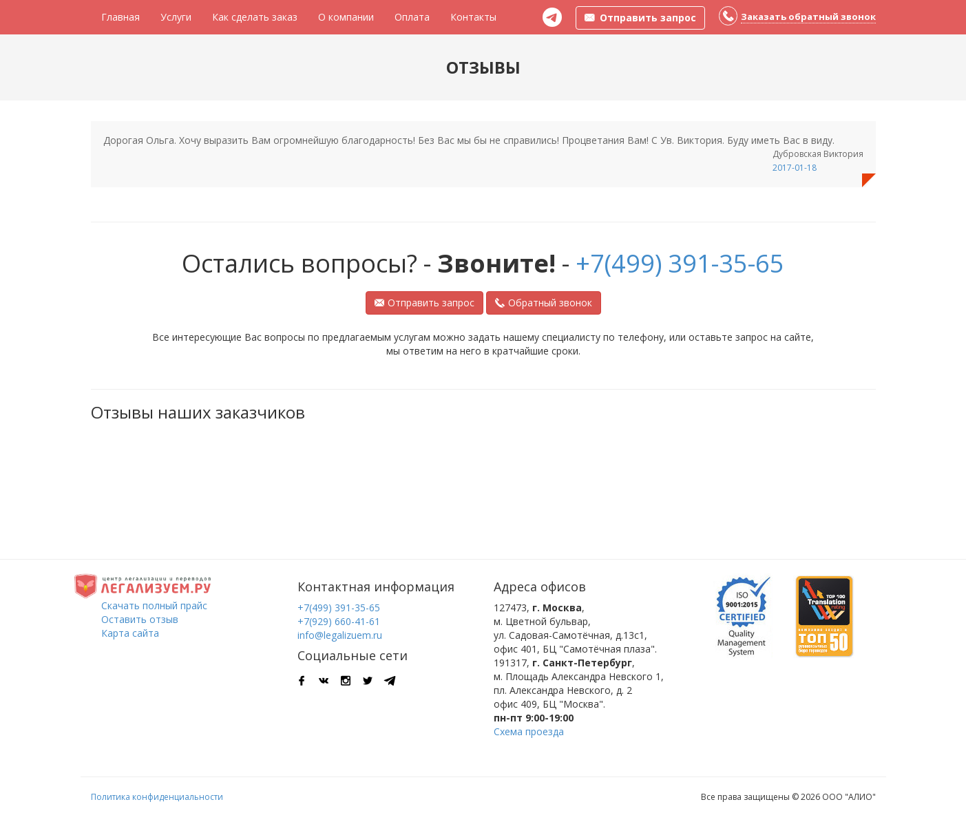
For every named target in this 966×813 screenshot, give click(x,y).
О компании (346, 16)
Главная (120, 16)
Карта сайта (130, 633)
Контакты (473, 16)
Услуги (175, 16)
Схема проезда (529, 731)
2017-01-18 (795, 167)
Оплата (412, 16)
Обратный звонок (543, 302)
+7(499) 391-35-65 (680, 263)
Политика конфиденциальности (157, 797)
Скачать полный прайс (154, 605)
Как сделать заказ (254, 16)
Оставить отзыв (139, 619)
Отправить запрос (424, 302)
